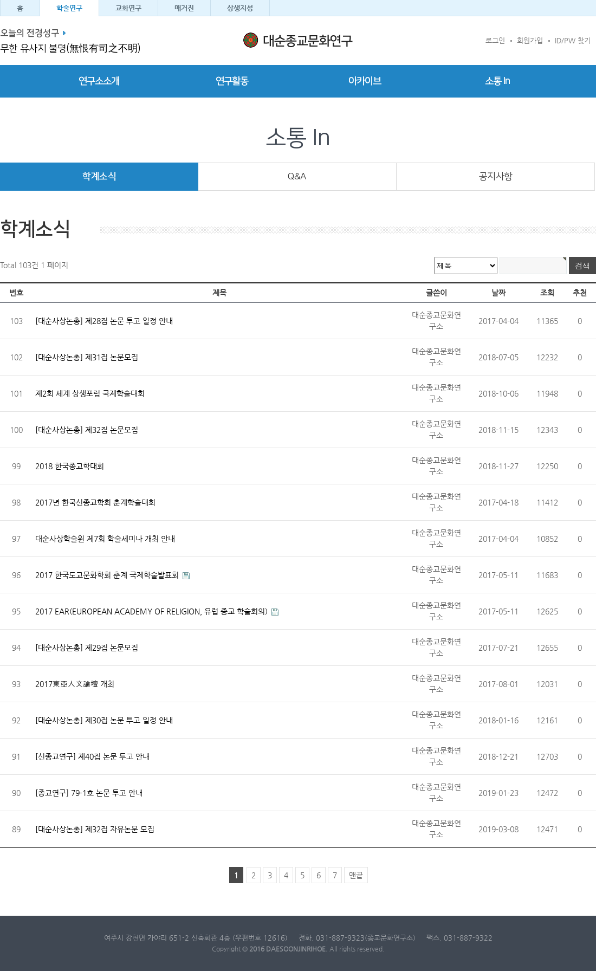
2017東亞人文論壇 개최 (74, 683)
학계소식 (99, 176)
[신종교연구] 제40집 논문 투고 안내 (92, 756)
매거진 (184, 8)
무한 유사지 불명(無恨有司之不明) (70, 48)
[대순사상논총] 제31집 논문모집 (86, 357)
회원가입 (530, 40)
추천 (580, 292)
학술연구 (69, 8)
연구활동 (232, 81)
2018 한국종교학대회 (69, 466)
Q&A (297, 176)
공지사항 (496, 176)
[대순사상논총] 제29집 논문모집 (86, 647)
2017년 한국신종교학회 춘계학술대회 (95, 502)
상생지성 (240, 8)
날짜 (498, 292)
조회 (547, 292)
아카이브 (364, 81)
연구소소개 (99, 81)
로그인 (495, 40)
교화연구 (128, 8)
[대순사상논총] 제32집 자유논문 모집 (94, 829)
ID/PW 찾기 (573, 40)
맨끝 (356, 875)
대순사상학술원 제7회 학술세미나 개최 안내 (105, 538)
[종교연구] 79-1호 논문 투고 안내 (88, 792)
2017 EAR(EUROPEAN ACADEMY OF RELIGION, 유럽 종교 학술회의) (152, 611)
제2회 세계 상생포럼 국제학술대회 (90, 393)
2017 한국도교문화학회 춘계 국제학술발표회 (108, 575)
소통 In (497, 81)
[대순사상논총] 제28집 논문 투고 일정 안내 (104, 320)
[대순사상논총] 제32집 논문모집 (86, 429)
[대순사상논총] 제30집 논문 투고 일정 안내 (104, 720)
